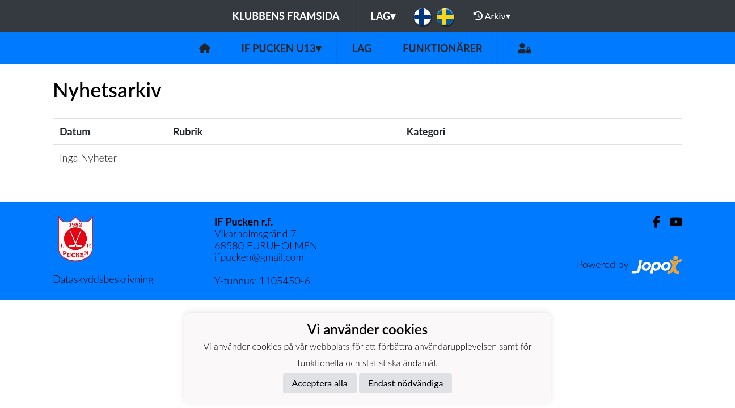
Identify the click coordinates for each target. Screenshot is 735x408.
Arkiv (492, 16)
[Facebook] (652, 222)
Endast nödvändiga (405, 382)
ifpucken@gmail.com (259, 256)
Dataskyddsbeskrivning (103, 279)
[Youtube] (671, 222)
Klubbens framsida (285, 16)
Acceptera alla (320, 382)
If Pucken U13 (281, 48)
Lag (383, 16)
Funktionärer (442, 48)
